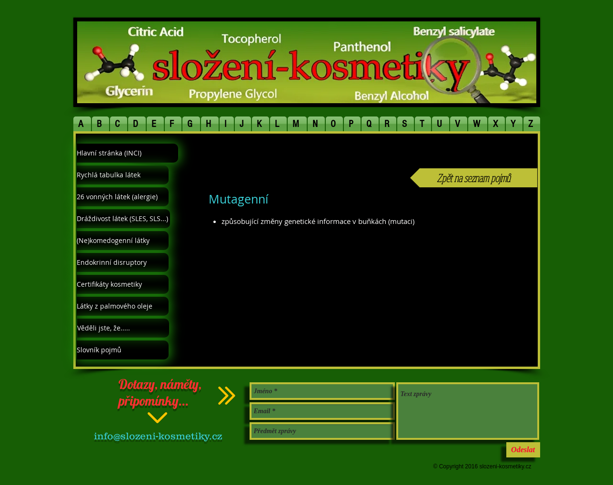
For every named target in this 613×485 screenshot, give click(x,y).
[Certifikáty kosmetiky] (123, 284)
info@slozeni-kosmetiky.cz (158, 435)
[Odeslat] (523, 449)
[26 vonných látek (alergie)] (123, 196)
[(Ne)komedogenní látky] (123, 240)
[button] (82, 123)
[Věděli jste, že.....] (123, 328)
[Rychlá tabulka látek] (123, 174)
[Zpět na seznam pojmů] (473, 177)
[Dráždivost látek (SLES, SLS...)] (123, 218)
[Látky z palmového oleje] (123, 306)
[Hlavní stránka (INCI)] (127, 153)
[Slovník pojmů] (123, 349)
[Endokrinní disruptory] (123, 262)
